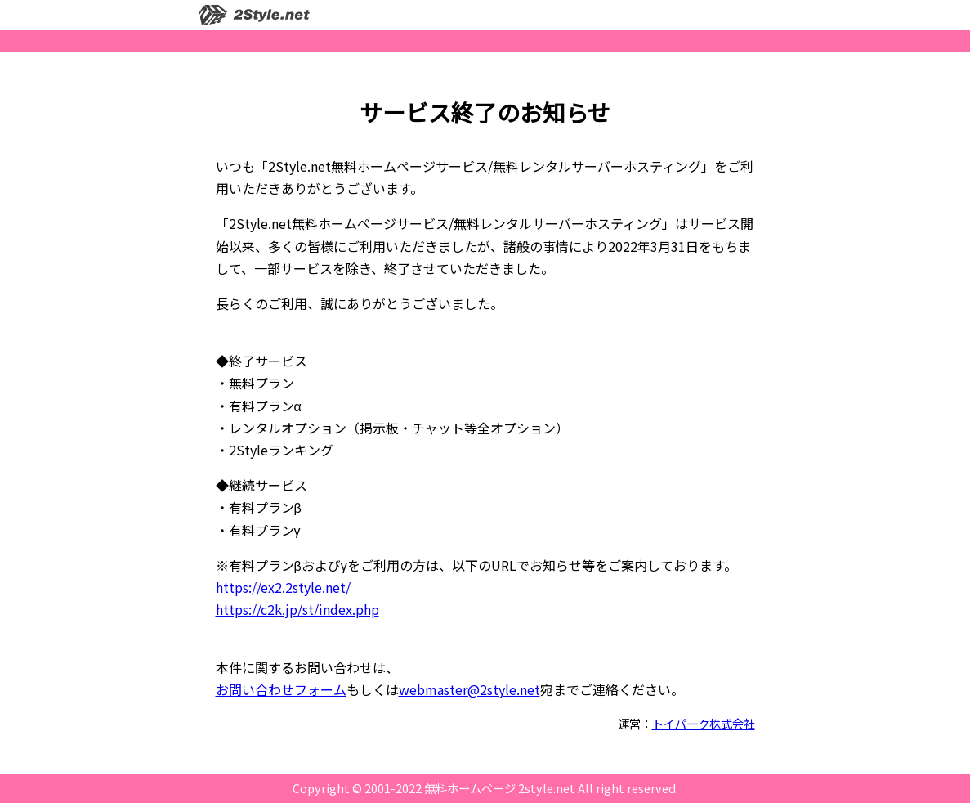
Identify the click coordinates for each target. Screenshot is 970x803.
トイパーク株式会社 (703, 723)
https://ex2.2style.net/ (283, 587)
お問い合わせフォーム (281, 689)
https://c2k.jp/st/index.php (297, 609)
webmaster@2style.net (469, 689)
